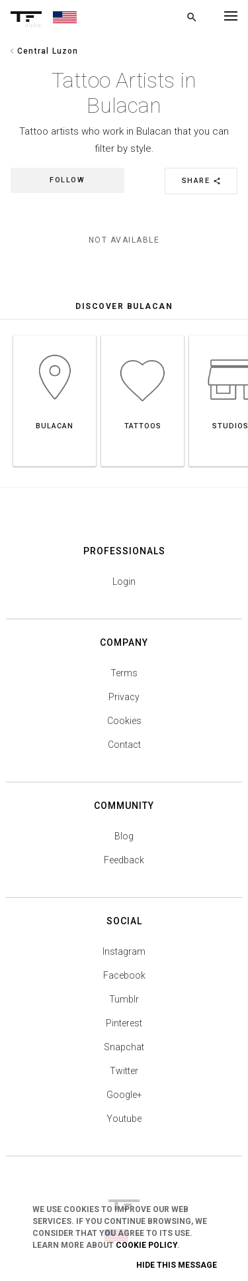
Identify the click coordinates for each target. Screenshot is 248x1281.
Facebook (124, 975)
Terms (124, 673)
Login (124, 581)
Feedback (124, 860)
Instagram (124, 951)
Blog (124, 836)
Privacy (124, 697)
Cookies (124, 720)
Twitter (124, 1071)
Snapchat (124, 1047)
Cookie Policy (146, 1245)
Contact (124, 744)
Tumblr (124, 999)
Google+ (124, 1094)
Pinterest (124, 1023)
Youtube (124, 1118)
